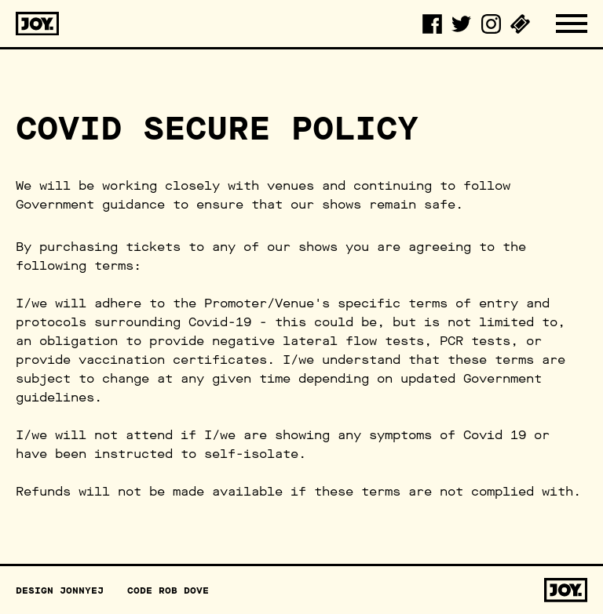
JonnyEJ (82, 590)
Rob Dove (184, 590)
